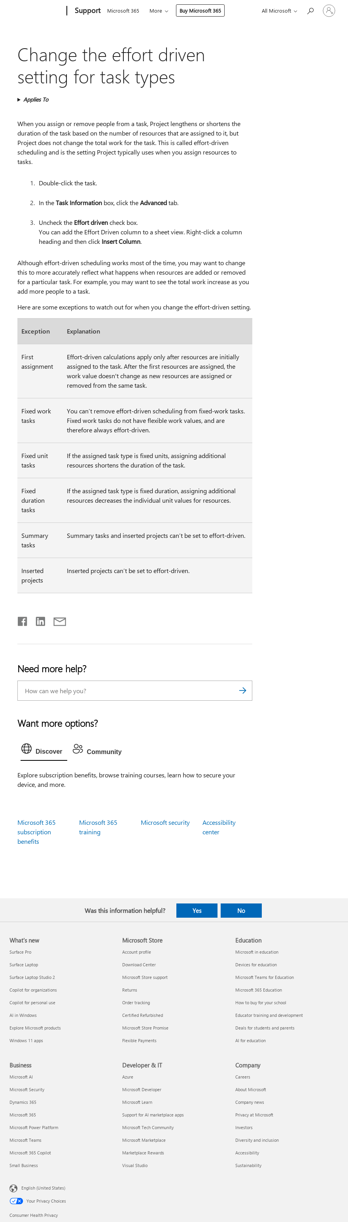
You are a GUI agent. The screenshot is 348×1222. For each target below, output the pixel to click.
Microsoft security (165, 822)
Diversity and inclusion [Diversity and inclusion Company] (257, 1140)
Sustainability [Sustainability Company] (248, 1165)
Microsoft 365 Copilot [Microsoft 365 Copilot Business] (30, 1153)
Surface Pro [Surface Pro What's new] (20, 952)
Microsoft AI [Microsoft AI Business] (21, 1077)
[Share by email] (56, 619)
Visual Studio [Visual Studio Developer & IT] (135, 1165)
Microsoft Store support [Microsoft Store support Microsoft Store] (145, 977)
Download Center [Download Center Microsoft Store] (139, 964)
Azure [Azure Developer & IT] (127, 1077)
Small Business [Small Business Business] (23, 1165)
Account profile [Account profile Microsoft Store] (136, 952)
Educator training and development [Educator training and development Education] (269, 1015)
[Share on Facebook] (22, 619)
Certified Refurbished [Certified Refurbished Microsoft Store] (142, 1015)
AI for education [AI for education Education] (250, 1040)
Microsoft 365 (123, 10)
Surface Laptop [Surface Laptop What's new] (23, 964)
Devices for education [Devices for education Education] (256, 964)
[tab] (44, 750)
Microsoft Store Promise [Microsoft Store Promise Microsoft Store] (145, 1028)
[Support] (87, 11)
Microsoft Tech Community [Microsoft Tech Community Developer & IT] (148, 1127)
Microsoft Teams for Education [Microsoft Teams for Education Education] (264, 977)
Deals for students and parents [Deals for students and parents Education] (265, 1028)
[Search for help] (310, 10)
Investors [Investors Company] (244, 1127)
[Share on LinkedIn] (37, 619)
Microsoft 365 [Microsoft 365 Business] (22, 1115)
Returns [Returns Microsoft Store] (129, 990)
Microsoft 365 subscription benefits (36, 831)
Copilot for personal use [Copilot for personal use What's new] (32, 1002)
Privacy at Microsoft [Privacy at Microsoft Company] (254, 1115)
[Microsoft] (36, 11)
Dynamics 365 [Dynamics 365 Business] (22, 1102)
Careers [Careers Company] (242, 1077)
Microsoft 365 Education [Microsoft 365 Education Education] (258, 990)
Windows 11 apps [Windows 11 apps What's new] (26, 1040)
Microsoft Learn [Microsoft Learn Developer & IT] (137, 1102)
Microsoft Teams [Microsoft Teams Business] (25, 1140)
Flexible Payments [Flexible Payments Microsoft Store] (139, 1040)
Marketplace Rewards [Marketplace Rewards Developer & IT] (143, 1153)
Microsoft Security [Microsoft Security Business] (26, 1089)
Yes (197, 911)
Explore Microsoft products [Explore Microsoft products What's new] (35, 1028)
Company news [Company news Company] (249, 1102)
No (241, 911)
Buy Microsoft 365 (200, 10)
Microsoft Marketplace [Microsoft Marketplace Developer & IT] (144, 1140)
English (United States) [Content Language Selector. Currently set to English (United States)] (43, 1187)
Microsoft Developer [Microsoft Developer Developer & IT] (141, 1089)
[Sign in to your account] (329, 10)
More (155, 10)
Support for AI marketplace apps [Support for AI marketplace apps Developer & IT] (153, 1115)
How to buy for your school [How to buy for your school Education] (260, 1002)
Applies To (35, 99)
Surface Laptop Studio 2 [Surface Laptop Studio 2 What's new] (32, 977)
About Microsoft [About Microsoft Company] (250, 1089)
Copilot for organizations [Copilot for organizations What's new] (33, 990)
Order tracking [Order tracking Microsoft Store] (136, 1002)
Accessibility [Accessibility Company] (247, 1153)
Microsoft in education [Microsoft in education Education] (256, 952)
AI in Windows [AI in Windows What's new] (23, 1015)
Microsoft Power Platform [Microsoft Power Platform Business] (33, 1127)
